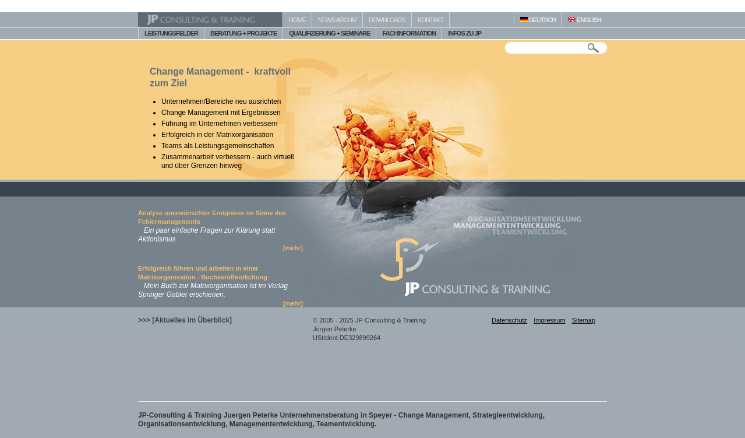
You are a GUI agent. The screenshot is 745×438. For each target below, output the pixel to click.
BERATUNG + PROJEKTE (243, 33)
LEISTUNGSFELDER (171, 33)
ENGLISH (584, 19)
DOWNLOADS (387, 19)
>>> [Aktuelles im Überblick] (185, 320)
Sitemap (583, 320)
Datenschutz (509, 320)
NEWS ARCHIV (337, 19)
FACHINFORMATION (409, 33)
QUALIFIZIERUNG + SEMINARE (329, 33)
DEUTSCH (538, 19)
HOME (297, 19)
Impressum (549, 320)
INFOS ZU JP (464, 33)
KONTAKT (430, 19)
